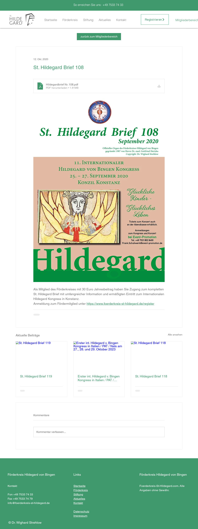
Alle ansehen (175, 334)
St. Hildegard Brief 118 (151, 376)
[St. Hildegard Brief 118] (156, 355)
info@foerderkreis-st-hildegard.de (29, 503)
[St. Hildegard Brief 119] (41, 355)
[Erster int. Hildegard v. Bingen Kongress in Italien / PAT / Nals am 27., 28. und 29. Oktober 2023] (99, 355)
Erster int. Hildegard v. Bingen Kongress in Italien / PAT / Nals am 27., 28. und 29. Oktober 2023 (99, 378)
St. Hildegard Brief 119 (36, 376)
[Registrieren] (155, 19)
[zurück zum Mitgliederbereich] (99, 36)
